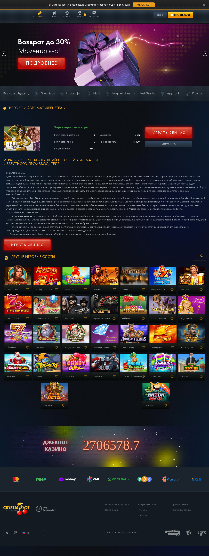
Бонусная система (147, 514)
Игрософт (69, 93)
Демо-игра (169, 143)
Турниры (79, 14)
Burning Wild (47, 384)
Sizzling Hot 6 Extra (50, 291)
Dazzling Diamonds (185, 353)
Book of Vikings (14, 384)
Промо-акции (111, 519)
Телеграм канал (20, 542)
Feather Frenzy (82, 291)
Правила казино (180, 514)
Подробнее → (144, 5)
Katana (147, 291)
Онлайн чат (47, 542)
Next (202, 55)
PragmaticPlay (117, 93)
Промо (54, 14)
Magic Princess (48, 353)
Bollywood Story (83, 322)
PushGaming (144, 93)
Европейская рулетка (152, 322)
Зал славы (94, 14)
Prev (6, 55)
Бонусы (67, 14)
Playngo (194, 93)
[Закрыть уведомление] (203, 4)
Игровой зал (39, 14)
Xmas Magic (114, 353)
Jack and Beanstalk (16, 353)
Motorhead (115, 322)
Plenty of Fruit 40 (184, 291)
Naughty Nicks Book (152, 353)
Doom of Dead (14, 291)
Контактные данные (181, 519)
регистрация (182, 14)
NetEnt (94, 93)
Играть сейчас (169, 132)
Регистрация (41, 64)
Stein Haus (12, 322)
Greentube (44, 93)
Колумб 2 (114, 291)
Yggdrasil (169, 93)
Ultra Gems (81, 353)
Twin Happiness (49, 322)
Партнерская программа (116, 514)
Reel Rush (181, 322)
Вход (160, 14)
